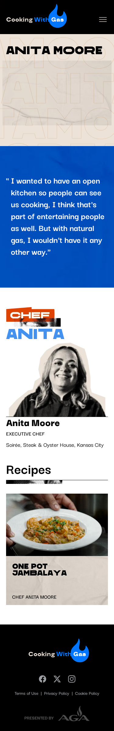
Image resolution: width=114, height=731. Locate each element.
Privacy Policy (57, 693)
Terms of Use (27, 693)
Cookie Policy (87, 693)
